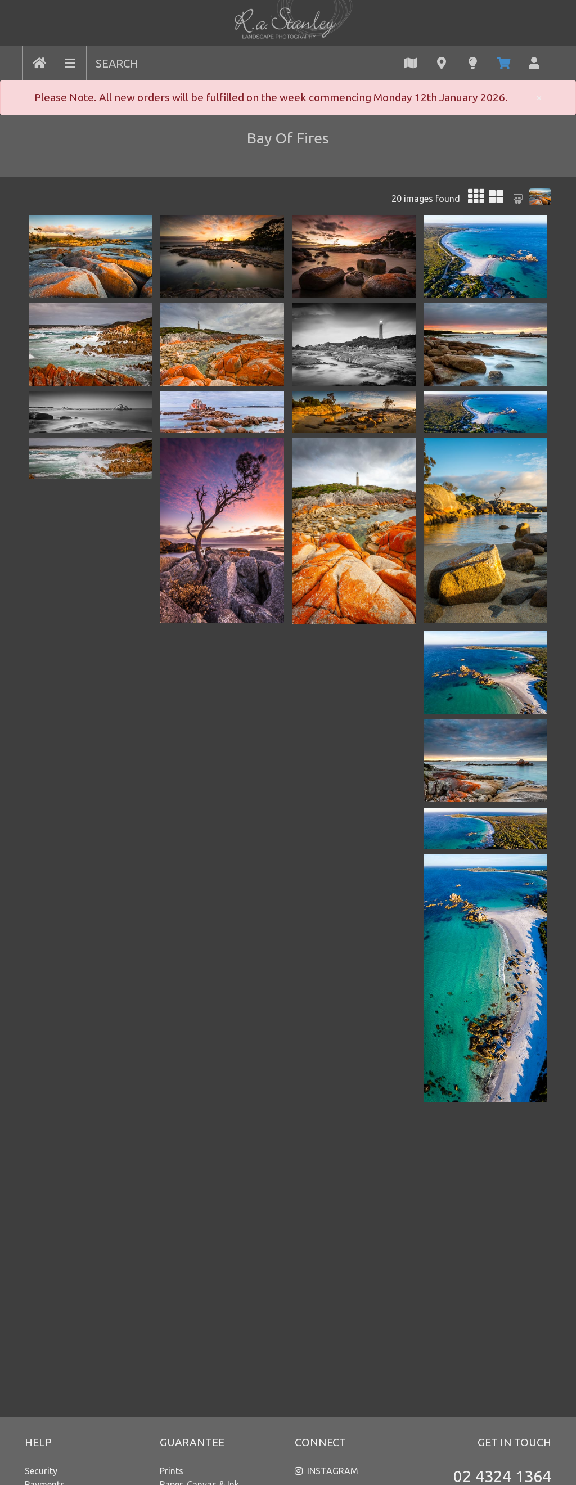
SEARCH (117, 63)
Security (41, 1471)
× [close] (539, 97)
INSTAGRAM (332, 1471)
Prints (171, 1471)
